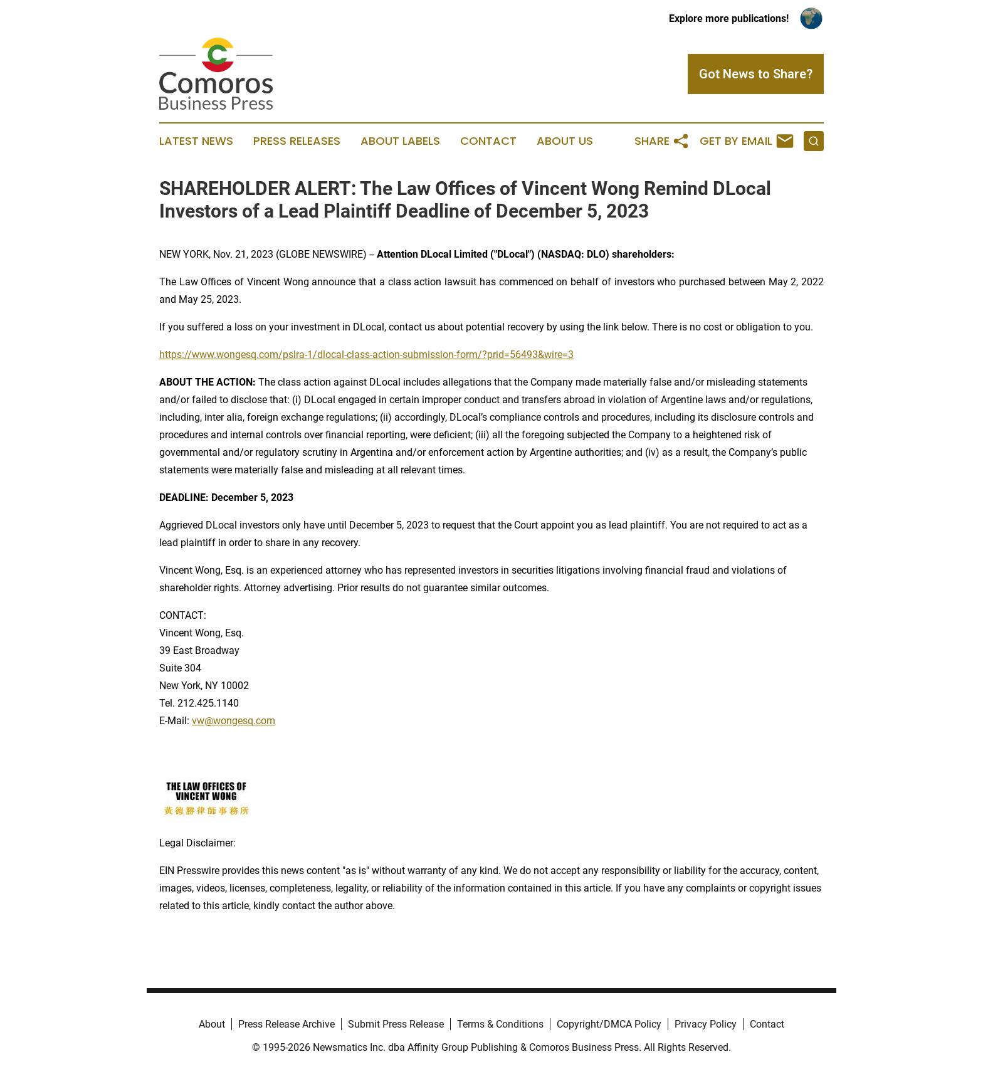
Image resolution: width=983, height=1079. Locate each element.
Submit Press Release (396, 1024)
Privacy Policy (706, 1024)
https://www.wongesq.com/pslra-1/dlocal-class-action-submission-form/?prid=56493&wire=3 (366, 355)
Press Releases (296, 141)
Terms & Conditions (500, 1024)
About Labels (400, 141)
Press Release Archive (286, 1024)
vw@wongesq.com (233, 721)
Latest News (196, 141)
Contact (488, 141)
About (212, 1024)
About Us (565, 141)
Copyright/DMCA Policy (609, 1024)
